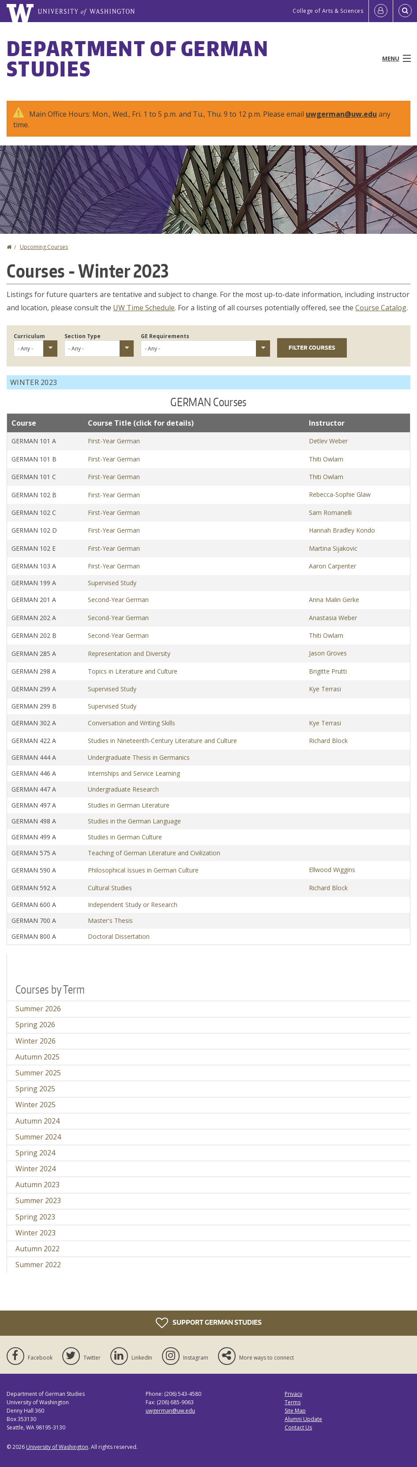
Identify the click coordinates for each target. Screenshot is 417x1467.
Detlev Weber (328, 441)
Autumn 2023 (37, 1184)
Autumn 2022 (37, 1249)
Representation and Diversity (129, 653)
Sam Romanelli (330, 512)
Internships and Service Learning (134, 773)
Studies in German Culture (125, 837)
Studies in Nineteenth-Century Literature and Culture (162, 740)
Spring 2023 (35, 1217)
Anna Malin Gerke (334, 599)
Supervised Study (112, 583)
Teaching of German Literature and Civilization (154, 853)
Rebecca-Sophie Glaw (340, 494)
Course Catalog (380, 307)
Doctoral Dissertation (119, 936)
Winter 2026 (35, 1041)
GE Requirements (165, 336)
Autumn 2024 (37, 1121)
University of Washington (57, 1447)
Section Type (82, 336)
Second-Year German (118, 599)
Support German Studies (209, 1323)
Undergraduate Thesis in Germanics (139, 757)
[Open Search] (405, 11)
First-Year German (114, 441)
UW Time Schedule (144, 307)
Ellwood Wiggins (332, 869)
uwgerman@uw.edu (341, 114)
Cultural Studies (110, 888)
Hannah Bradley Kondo (342, 530)
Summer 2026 (38, 1009)
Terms (293, 1402)
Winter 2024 (35, 1169)
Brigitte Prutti (328, 671)
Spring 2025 (35, 1089)
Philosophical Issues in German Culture (143, 870)
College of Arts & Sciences (328, 11)
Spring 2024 (35, 1153)
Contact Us (298, 1427)
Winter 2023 (35, 1233)
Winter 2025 (35, 1104)
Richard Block (328, 740)
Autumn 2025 (37, 1057)
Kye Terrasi (325, 689)
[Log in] (381, 11)
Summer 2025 (38, 1073)
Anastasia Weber (333, 617)
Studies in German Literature (128, 805)
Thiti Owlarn (326, 459)
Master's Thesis (110, 920)
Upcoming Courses (44, 247)
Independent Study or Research (132, 904)
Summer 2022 (38, 1264)
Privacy (293, 1394)
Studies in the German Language (134, 821)
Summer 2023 (38, 1200)
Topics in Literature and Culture (132, 671)
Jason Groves (328, 653)
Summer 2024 (38, 1137)
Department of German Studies (138, 58)
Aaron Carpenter (332, 566)
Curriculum (29, 336)
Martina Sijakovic (333, 548)
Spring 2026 (35, 1024)
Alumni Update (303, 1419)
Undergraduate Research (123, 789)
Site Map (295, 1410)
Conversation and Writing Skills (131, 723)
